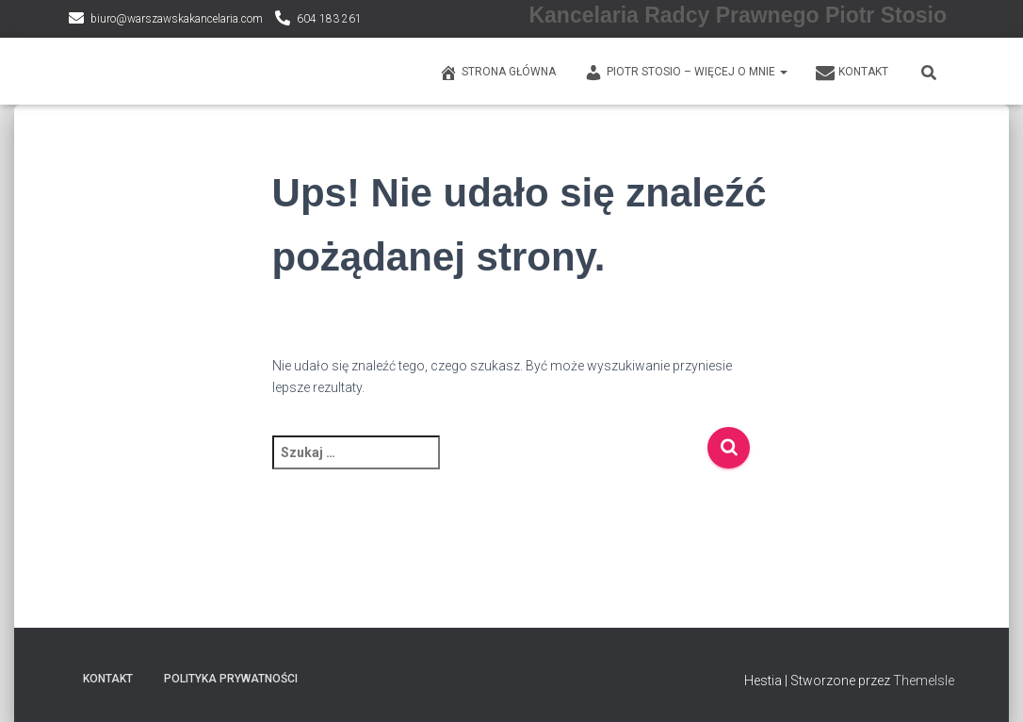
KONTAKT (852, 72)
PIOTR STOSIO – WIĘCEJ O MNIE (686, 72)
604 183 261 (329, 18)
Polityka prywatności (231, 678)
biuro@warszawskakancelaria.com (176, 18)
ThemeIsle (923, 680)
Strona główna (497, 72)
